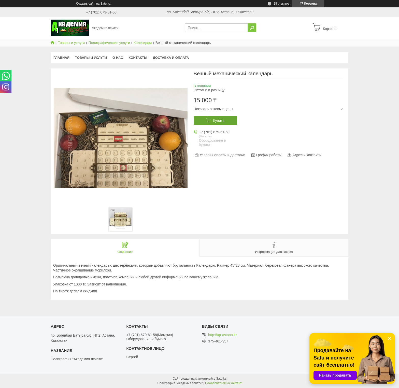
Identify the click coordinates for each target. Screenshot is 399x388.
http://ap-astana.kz (222, 335)
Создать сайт (85, 3)
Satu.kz (221, 378)
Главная (61, 58)
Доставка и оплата (171, 58)
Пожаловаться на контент (223, 383)
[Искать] (252, 27)
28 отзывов (281, 3)
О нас (117, 58)
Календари (143, 43)
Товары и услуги (71, 43)
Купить (218, 121)
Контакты (138, 58)
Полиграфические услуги (109, 43)
